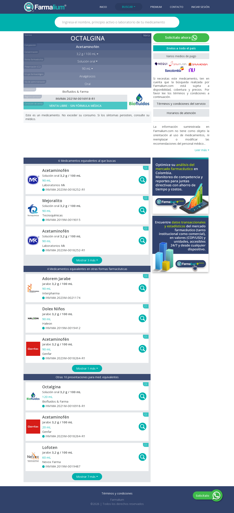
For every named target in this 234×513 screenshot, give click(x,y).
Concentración (31, 52)
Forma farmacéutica (34, 59)
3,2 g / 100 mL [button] (86, 54)
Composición (30, 45)
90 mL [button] (86, 68)
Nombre (28, 35)
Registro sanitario (33, 96)
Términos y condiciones (117, 493)
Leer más (201, 150)
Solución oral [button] (86, 61)
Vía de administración (35, 81)
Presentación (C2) (33, 66)
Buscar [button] (127, 7)
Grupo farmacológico (34, 74)
